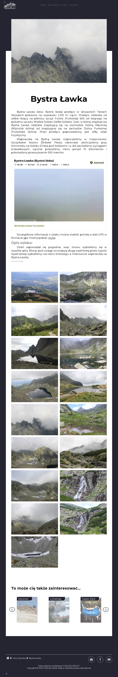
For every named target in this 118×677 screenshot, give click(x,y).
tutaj (52, 237)
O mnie (64, 5)
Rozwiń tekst (17, 261)
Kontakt (74, 5)
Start (43, 5)
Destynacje (54, 5)
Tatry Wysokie (19, 658)
